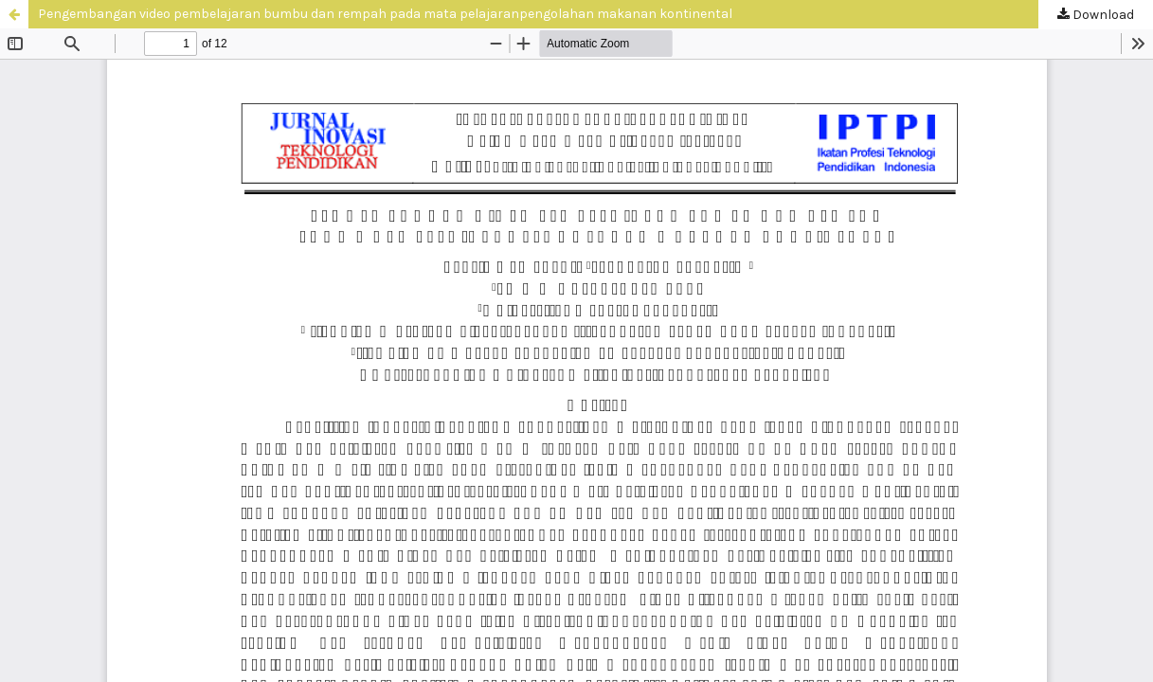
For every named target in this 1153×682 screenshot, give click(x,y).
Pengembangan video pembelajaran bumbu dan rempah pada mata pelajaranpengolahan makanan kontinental (385, 14)
